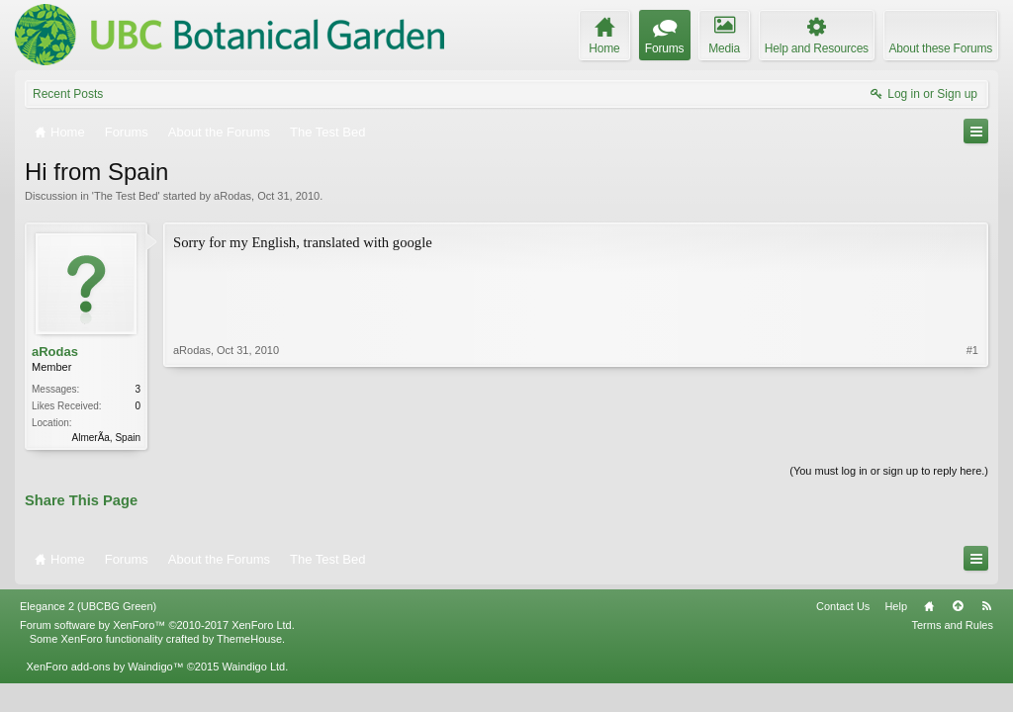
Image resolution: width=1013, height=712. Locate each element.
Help (895, 606)
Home (929, 606)
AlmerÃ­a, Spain (106, 437)
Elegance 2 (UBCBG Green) (88, 606)
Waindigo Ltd (253, 666)
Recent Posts (68, 94)
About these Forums (940, 48)
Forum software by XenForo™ (157, 625)
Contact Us (843, 606)
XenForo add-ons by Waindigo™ (104, 666)
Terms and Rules (952, 625)
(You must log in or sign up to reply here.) (888, 471)
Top (958, 606)
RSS (986, 606)
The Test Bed (126, 196)
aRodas (232, 196)
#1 (972, 350)
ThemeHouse (249, 639)
